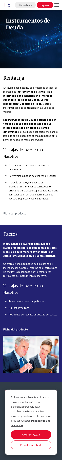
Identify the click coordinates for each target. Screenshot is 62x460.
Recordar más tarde (31, 445)
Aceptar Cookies (31, 435)
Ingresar (45, 5)
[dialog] (31, 422)
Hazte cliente (25, 5)
